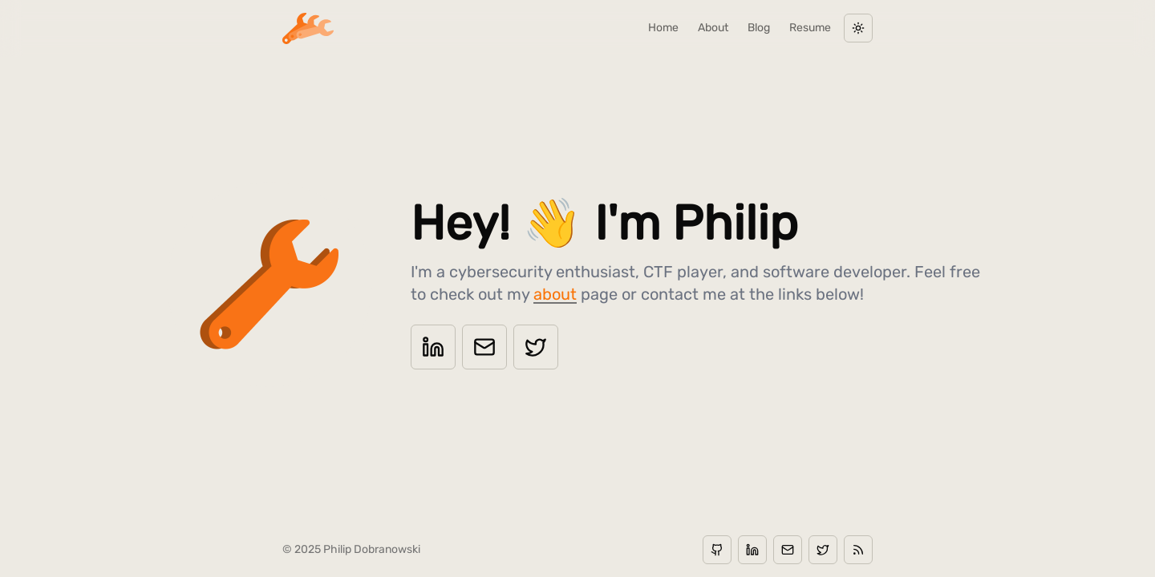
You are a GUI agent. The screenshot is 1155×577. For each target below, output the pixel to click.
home (663, 27)
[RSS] (858, 549)
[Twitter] (535, 347)
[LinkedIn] (433, 347)
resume (810, 27)
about (713, 27)
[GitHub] (717, 549)
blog (759, 27)
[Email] (484, 347)
